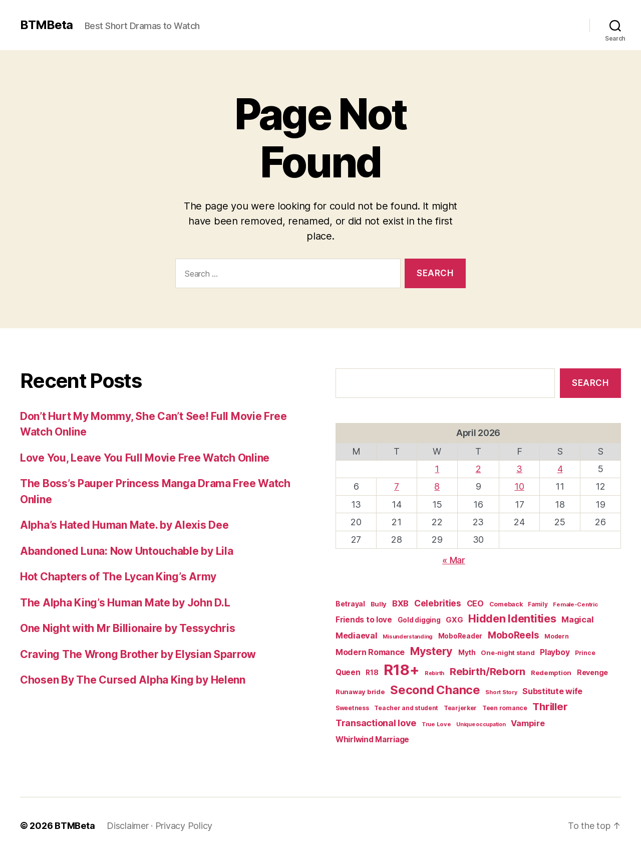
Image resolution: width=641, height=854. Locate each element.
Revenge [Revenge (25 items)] (592, 672)
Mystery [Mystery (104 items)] (431, 651)
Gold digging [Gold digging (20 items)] (419, 620)
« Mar (453, 560)
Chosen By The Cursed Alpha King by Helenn (132, 680)
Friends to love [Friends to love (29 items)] (364, 619)
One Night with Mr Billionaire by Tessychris (127, 628)
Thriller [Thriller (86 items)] (549, 706)
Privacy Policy (183, 825)
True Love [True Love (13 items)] (436, 724)
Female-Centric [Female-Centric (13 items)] (575, 604)
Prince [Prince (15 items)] (585, 653)
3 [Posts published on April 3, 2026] (519, 469)
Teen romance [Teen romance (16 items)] (504, 708)
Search (590, 383)
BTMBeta (46, 25)
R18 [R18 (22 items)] (372, 673)
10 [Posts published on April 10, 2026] (519, 486)
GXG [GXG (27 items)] (454, 619)
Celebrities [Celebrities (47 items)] (437, 603)
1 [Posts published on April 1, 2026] (437, 469)
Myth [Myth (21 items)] (467, 653)
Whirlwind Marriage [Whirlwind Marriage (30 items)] (372, 739)
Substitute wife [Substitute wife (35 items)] (552, 691)
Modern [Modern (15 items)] (556, 636)
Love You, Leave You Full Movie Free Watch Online (144, 458)
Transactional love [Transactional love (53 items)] (376, 722)
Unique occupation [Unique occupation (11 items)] (480, 724)
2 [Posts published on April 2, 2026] (478, 469)
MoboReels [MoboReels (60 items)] (513, 635)
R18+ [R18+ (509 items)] (401, 670)
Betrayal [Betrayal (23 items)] (350, 603)
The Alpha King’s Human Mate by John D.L (125, 602)
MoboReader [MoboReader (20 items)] (460, 636)
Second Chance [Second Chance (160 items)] (435, 690)
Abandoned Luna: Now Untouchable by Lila (126, 551)
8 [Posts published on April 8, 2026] (437, 486)
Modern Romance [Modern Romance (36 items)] (370, 652)
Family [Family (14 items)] (537, 604)
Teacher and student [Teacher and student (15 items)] (406, 708)
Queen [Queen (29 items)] (348, 672)
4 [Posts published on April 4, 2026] (560, 469)
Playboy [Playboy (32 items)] (554, 652)
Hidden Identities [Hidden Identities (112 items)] (512, 618)
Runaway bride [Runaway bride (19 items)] (360, 692)
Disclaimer (127, 825)
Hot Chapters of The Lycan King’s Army (118, 576)
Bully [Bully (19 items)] (379, 604)
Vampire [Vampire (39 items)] (527, 723)
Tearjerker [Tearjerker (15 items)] (460, 708)
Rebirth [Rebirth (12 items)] (434, 673)
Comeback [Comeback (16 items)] (506, 604)
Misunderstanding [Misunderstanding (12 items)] (408, 636)
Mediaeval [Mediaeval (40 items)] (357, 635)
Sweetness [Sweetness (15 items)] (352, 708)
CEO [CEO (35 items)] (475, 603)
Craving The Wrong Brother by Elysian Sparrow (138, 654)
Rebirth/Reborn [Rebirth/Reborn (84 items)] (487, 671)
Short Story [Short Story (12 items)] (501, 692)
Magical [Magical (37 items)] (577, 619)
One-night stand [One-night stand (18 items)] (507, 653)
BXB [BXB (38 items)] (400, 603)
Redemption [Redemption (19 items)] (551, 673)
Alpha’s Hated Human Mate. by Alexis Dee (124, 525)
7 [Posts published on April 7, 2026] (396, 486)
